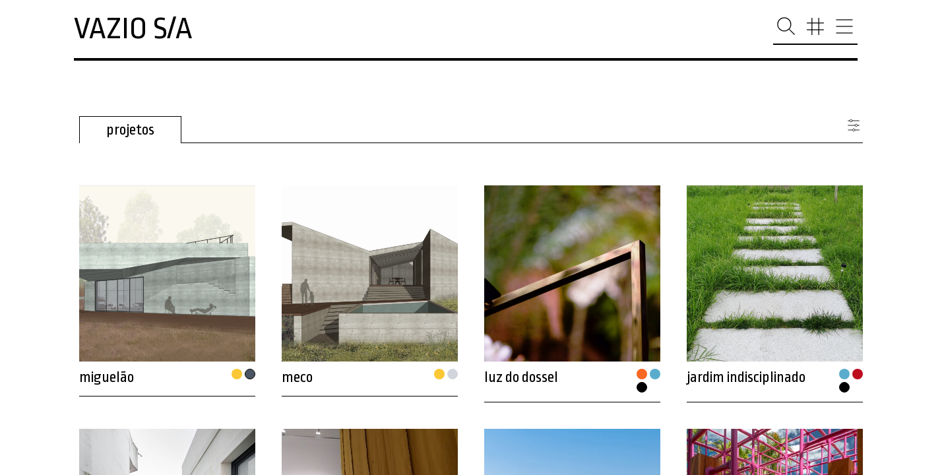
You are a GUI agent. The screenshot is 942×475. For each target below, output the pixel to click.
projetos (130, 130)
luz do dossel (521, 377)
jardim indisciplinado (746, 377)
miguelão (106, 377)
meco (297, 377)
